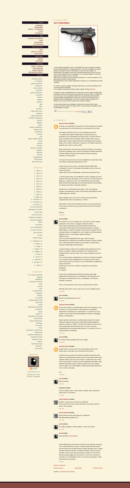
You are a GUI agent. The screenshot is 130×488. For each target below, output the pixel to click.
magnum (39, 150)
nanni (40, 141)
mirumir (39, 155)
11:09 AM (61, 214)
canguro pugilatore (35, 127)
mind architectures (36, 321)
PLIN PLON (38, 332)
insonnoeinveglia (73, 436)
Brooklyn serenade (35, 282)
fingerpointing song (35, 300)
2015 (38, 173)
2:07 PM (61, 429)
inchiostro (38, 309)
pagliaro (39, 122)
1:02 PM (61, 383)
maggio (37, 251)
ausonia (39, 120)
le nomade (38, 81)
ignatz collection (36, 83)
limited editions (37, 70)
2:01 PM (61, 420)
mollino (39, 97)
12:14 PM (62, 342)
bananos (39, 109)
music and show (37, 47)
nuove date (38, 212)
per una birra (38, 232)
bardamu (39, 113)
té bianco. (39, 346)
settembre (36, 241)
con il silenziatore (36, 227)
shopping (39, 64)
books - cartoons (37, 66)
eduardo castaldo (36, 148)
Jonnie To (39, 314)
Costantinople (37, 291)
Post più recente (58, 468)
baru (40, 106)
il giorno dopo (37, 238)
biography (39, 25)
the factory (38, 348)
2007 (38, 194)
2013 (38, 179)
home (41, 22)
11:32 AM (61, 291)
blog (41, 36)
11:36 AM (61, 300)
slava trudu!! (38, 53)
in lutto (40, 235)
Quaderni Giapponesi (35, 334)
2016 (38, 171)
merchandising (38, 68)
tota (41, 136)
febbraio (38, 259)
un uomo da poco (36, 230)
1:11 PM (61, 395)
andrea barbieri (63, 399)
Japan (40, 312)
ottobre (37, 204)
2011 (38, 184)
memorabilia (38, 42)
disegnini (39, 293)
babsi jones (38, 159)
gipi (41, 104)
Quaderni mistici (36, 337)
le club (40, 31)
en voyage (38, 298)
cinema (39, 286)
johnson (39, 102)
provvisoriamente (36, 207)
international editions (35, 72)
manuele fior (38, 129)
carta (40, 284)
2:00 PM (61, 408)
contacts (40, 75)
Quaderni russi (37, 339)
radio (41, 50)
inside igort (39, 56)
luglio (38, 246)
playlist (40, 59)
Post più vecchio (97, 468)
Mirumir (93, 89)
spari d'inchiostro (36, 93)
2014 (38, 176)
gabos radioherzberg (35, 139)
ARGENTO (38, 279)
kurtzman (39, 95)
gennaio (37, 262)
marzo (37, 257)
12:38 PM (62, 374)
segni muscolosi (36, 116)
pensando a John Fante (34, 330)
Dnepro (39, 295)
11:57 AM (61, 333)
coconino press (37, 79)
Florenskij (38, 302)
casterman (38, 86)
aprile (38, 254)
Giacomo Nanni (64, 123)
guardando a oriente (35, 209)
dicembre (36, 199)
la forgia (39, 145)
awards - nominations (35, 29)
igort (60, 219)
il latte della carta (36, 111)
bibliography (38, 27)
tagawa (39, 99)
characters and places (35, 38)
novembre (36, 202)
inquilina (39, 152)
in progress (39, 33)
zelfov (40, 125)
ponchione (38, 132)
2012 (38, 181)
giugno (37, 249)
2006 (37, 197)
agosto (38, 244)
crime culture (37, 88)
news (41, 40)
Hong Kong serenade (35, 307)
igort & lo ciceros (37, 51)
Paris (40, 328)
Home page (78, 468)
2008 (38, 192)
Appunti (39, 277)
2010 (38, 186)
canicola (39, 134)
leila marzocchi (37, 162)
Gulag (40, 305)
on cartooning (38, 44)
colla (40, 288)
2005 (38, 265)
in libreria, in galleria (35, 217)
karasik (39, 143)
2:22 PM (61, 461)
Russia (40, 341)
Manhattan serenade (35, 316)
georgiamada (37, 157)
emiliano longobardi (35, 118)
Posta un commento (59, 465)
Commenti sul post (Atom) (67, 471)
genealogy (39, 61)
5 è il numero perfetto (35, 275)
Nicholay (39, 323)
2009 (38, 189)
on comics (38, 325)
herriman (39, 90)
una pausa (38, 225)
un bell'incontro (37, 215)
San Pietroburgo (36, 344)
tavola (78, 298)
